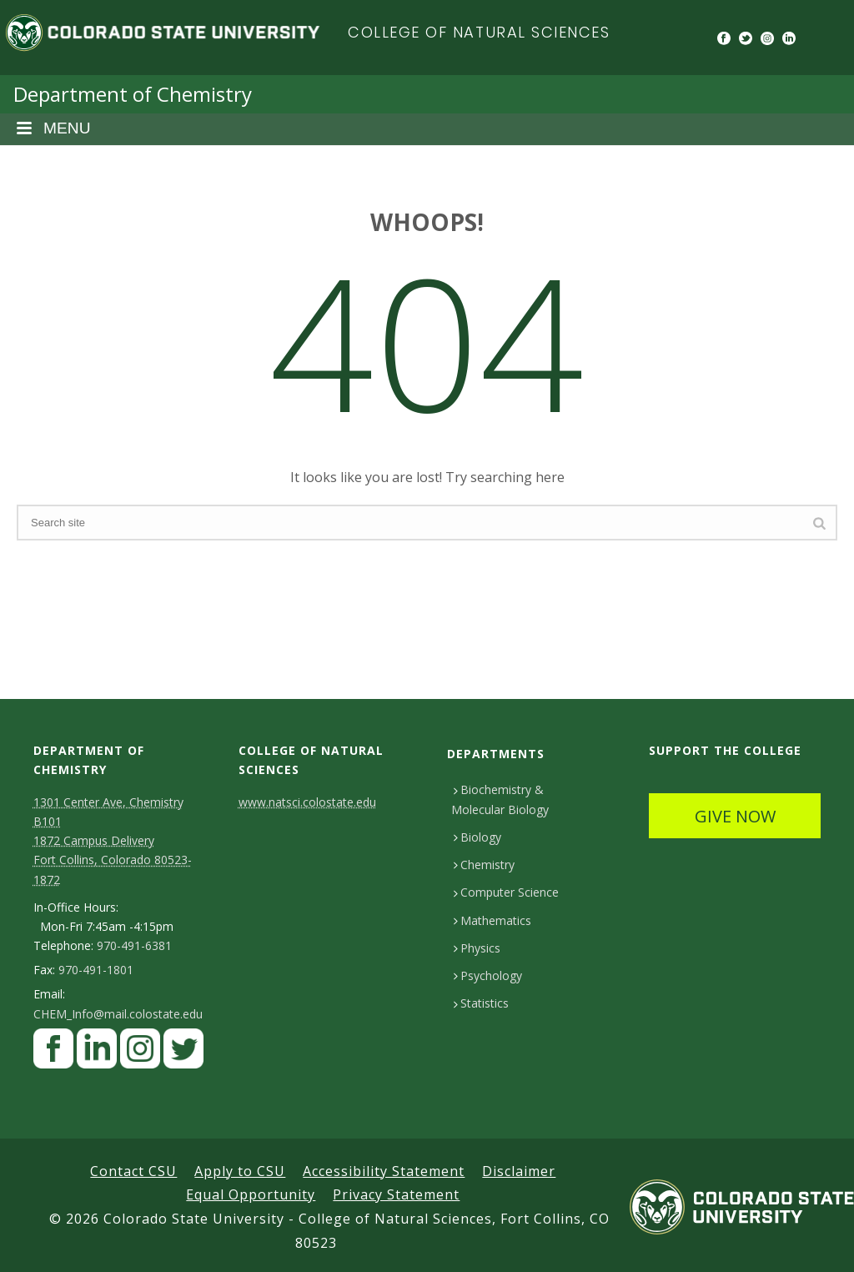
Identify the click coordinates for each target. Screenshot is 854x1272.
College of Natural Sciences (479, 32)
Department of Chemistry (132, 94)
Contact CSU (133, 1171)
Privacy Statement (396, 1194)
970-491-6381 (134, 945)
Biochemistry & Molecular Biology (500, 799)
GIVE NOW (735, 816)
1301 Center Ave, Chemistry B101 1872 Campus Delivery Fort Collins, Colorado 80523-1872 (112, 840)
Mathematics (492, 920)
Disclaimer (518, 1171)
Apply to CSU (239, 1171)
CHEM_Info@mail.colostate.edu (118, 1014)
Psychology (488, 975)
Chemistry (484, 864)
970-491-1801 (95, 970)
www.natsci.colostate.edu (307, 802)
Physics (477, 948)
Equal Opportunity (250, 1194)
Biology (477, 837)
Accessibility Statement (384, 1171)
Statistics (481, 1003)
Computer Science (506, 892)
